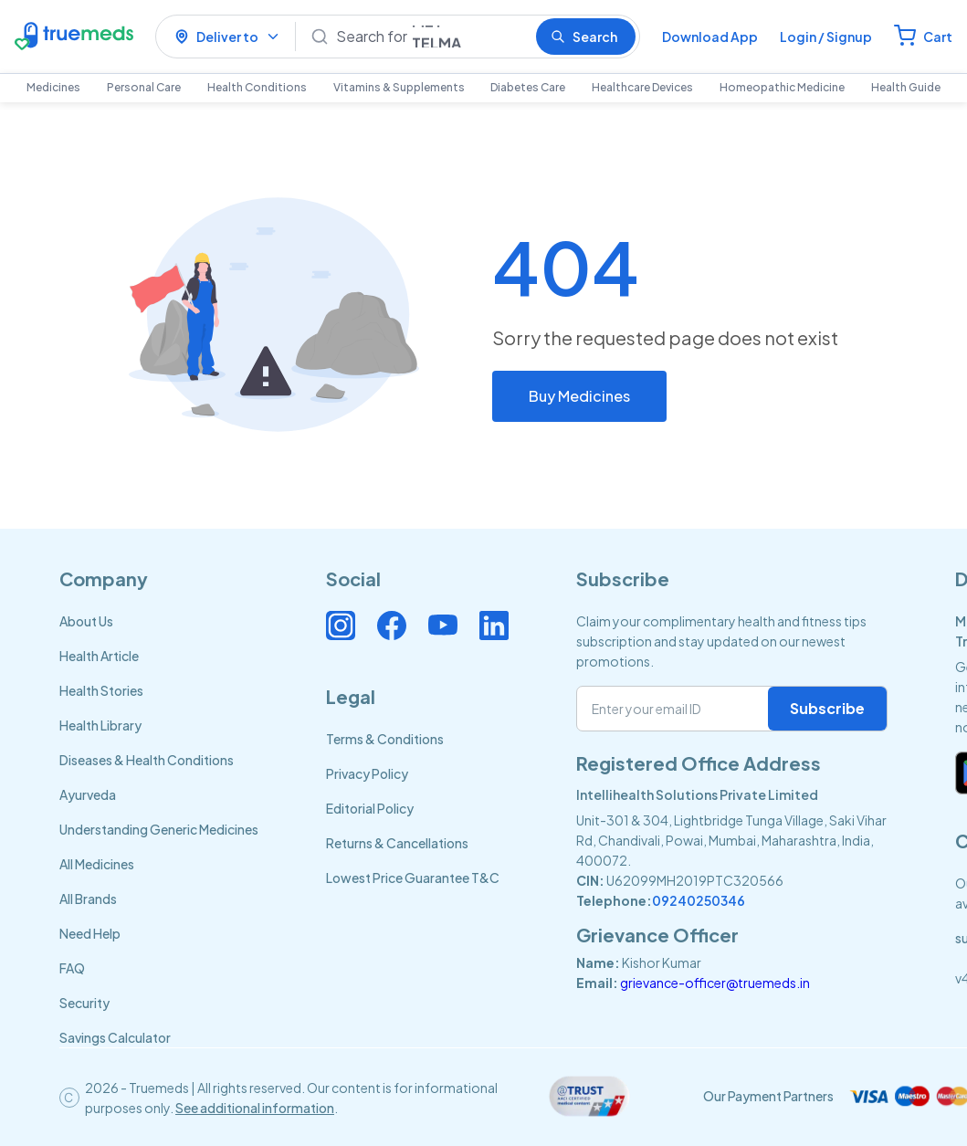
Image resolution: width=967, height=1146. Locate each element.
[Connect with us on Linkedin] (494, 625)
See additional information (254, 1107)
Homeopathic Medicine (782, 87)
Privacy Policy (367, 773)
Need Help (90, 933)
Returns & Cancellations (397, 843)
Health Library (100, 725)
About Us (86, 621)
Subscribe (827, 708)
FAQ (72, 968)
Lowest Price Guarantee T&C (412, 877)
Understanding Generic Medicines (158, 829)
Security (84, 1002)
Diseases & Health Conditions (146, 760)
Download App (710, 36)
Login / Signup (826, 36)
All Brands (88, 898)
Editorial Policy (370, 808)
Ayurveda (87, 794)
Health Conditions (257, 87)
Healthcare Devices (642, 87)
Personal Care (144, 87)
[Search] (428, 36)
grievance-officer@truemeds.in (715, 982)
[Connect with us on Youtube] (442, 625)
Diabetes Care (527, 87)
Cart (937, 36)
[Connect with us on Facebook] (391, 625)
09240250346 (698, 900)
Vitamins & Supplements (399, 87)
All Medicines (96, 864)
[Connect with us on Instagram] (340, 625)
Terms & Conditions (385, 739)
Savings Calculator (115, 1037)
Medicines (53, 87)
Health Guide (906, 87)
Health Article (99, 655)
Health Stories (101, 690)
